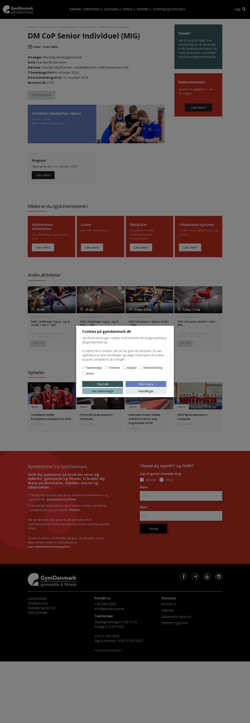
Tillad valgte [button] (146, 384)
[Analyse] (124, 367)
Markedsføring (152, 368)
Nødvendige (94, 368)
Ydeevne (114, 368)
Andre (90, 373)
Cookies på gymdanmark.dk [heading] (106, 331)
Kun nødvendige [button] (102, 391)
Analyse (132, 368)
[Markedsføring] (141, 367)
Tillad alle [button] (102, 384)
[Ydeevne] (106, 367)
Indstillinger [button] (146, 391)
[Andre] (83, 373)
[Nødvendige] (83, 367)
